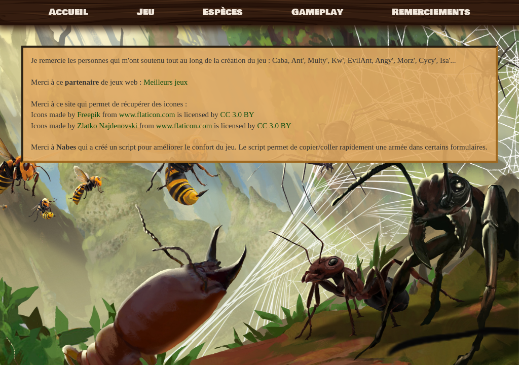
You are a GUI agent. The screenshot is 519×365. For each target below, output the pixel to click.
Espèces (223, 12)
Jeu (146, 12)
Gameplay (317, 12)
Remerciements (431, 12)
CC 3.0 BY (237, 115)
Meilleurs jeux (165, 82)
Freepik (88, 115)
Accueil (68, 12)
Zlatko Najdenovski (107, 126)
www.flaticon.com (147, 115)
